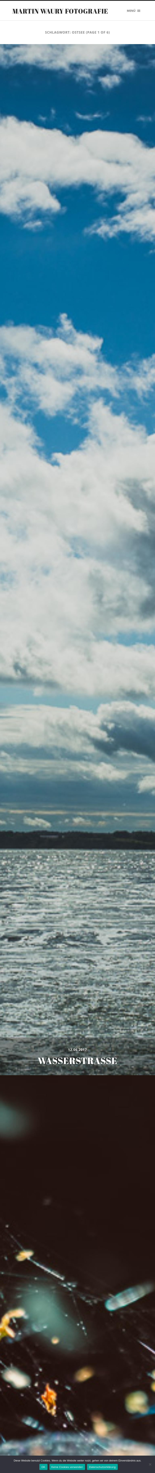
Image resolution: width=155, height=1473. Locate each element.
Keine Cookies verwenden (67, 1467)
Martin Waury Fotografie (60, 11)
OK (43, 1467)
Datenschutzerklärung (102, 1467)
